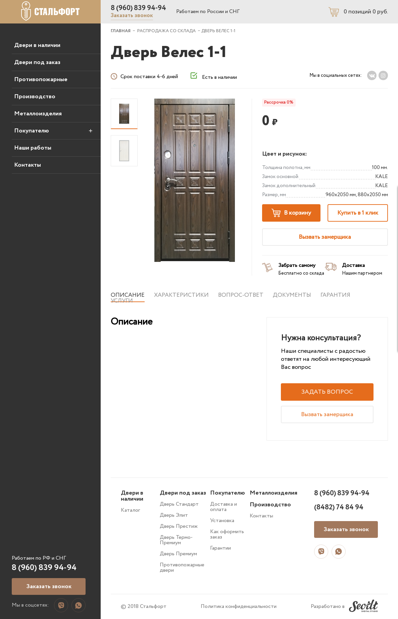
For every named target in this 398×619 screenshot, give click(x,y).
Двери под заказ (37, 62)
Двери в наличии (37, 45)
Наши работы (32, 148)
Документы (292, 295)
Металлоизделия (38, 113)
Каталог (130, 510)
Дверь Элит (174, 515)
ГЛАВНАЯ (121, 31)
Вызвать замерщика (325, 237)
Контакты (27, 165)
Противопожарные (40, 79)
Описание (128, 295)
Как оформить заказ (227, 534)
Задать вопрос (327, 392)
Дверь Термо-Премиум (176, 540)
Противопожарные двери (182, 567)
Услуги (122, 301)
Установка (222, 520)
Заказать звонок (132, 15)
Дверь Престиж (179, 526)
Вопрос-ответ (240, 295)
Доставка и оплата (223, 506)
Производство (34, 96)
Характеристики (181, 295)
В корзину (291, 213)
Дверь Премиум (178, 554)
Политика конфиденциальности (239, 606)
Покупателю (31, 130)
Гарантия (335, 295)
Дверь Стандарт (179, 504)
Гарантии (220, 548)
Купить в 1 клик (357, 213)
